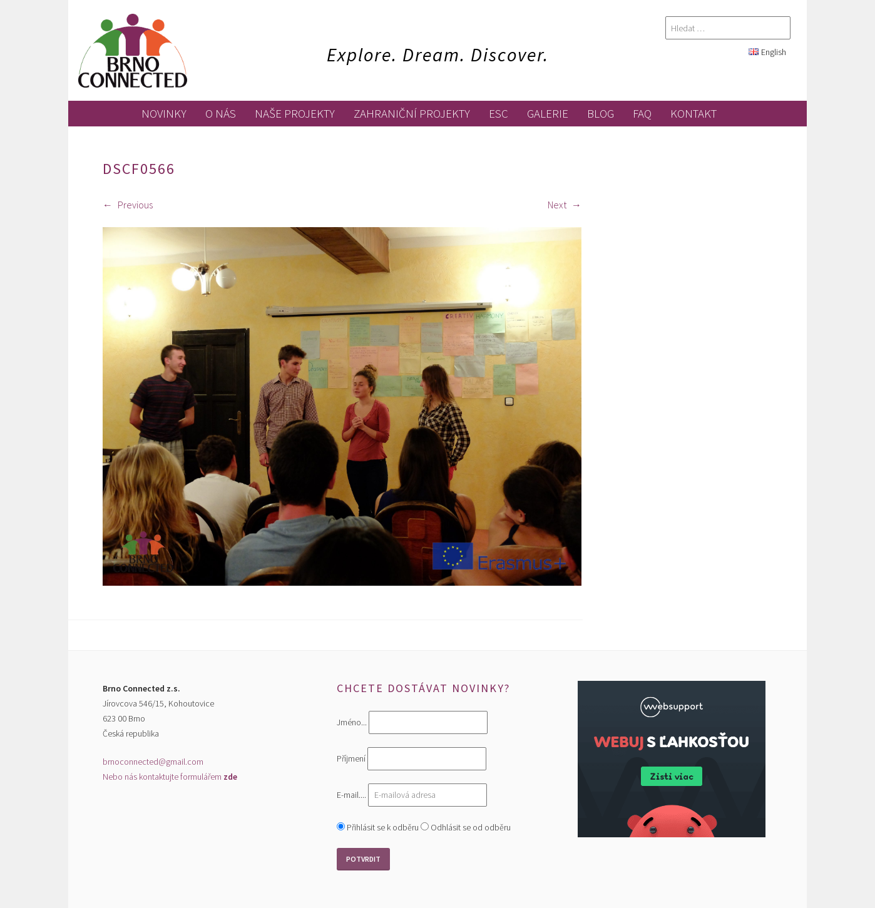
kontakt (693, 113)
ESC (498, 113)
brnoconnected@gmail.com (153, 761)
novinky (164, 113)
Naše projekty (295, 113)
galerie (547, 113)
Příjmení (351, 759)
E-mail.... (352, 794)
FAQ (642, 113)
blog (600, 113)
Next (564, 204)
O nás (220, 113)
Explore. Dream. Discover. (438, 54)
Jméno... (352, 722)
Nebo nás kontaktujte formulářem (170, 776)
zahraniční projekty (412, 113)
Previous (128, 204)
